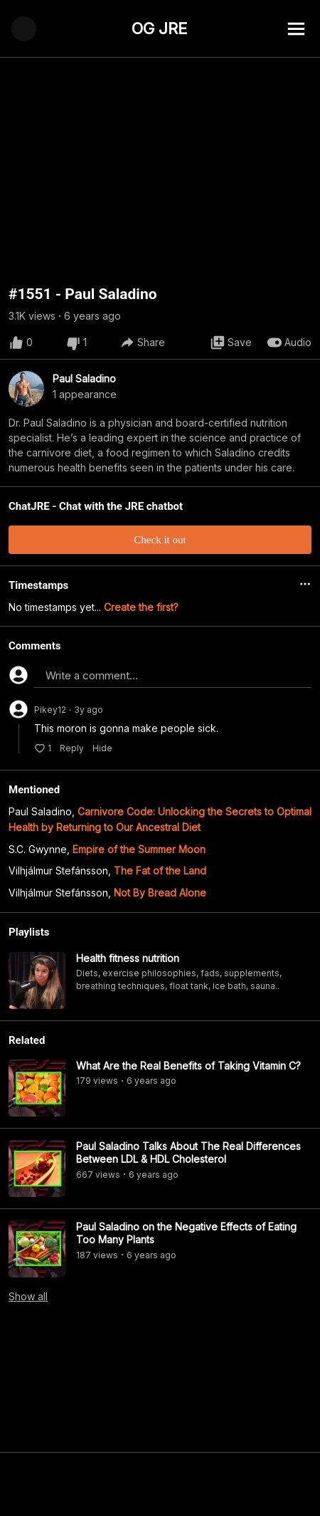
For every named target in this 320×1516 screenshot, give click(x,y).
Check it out (160, 539)
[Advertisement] (160, 1484)
